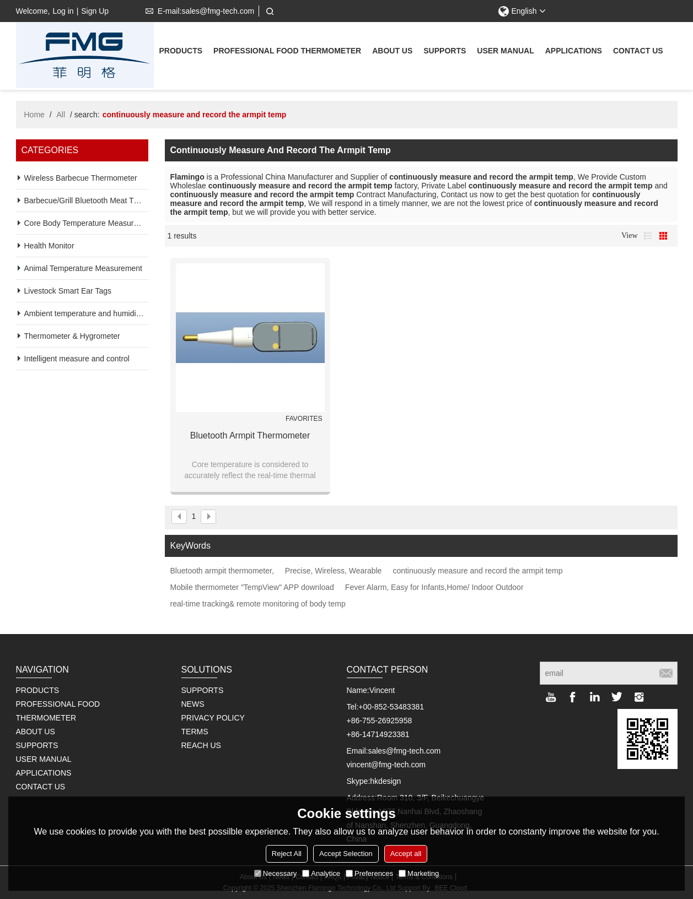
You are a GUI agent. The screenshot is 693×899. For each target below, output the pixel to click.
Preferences (369, 873)
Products (181, 52)
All (61, 114)
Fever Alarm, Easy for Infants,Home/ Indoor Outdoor (434, 587)
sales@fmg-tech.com (404, 750)
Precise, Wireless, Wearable (333, 570)
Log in (62, 11)
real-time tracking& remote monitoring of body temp (258, 603)
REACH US (201, 745)
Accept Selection (346, 853)
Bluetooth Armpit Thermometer (250, 435)
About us (392, 52)
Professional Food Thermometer (287, 52)
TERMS (194, 731)
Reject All (287, 853)
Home (34, 114)
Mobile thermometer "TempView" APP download (252, 587)
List (647, 235)
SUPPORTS (202, 690)
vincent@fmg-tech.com (386, 764)
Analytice (321, 873)
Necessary (275, 873)
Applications (573, 52)
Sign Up (95, 11)
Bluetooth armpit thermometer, (222, 570)
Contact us (638, 52)
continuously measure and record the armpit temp (477, 570)
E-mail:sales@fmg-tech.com (197, 11)
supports (444, 52)
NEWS (193, 704)
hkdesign (385, 781)
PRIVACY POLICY (213, 717)
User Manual (505, 52)
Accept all (405, 853)
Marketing (419, 873)
